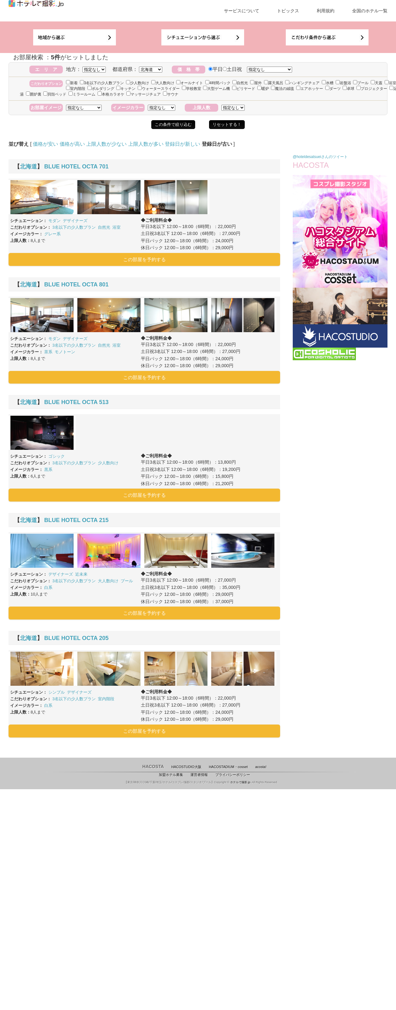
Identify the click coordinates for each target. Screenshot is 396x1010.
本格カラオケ (111, 94)
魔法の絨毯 (282, 88)
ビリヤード (243, 88)
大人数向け (162, 83)
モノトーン (65, 351)
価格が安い (45, 144)
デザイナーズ (75, 220)
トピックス (288, 10)
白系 (48, 587)
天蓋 (376, 83)
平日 (215, 69)
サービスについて (241, 10)
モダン (54, 220)
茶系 (48, 351)
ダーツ (333, 88)
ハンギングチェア (302, 83)
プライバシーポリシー (232, 775)
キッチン (125, 88)
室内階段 (75, 88)
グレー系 (52, 234)
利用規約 (325, 10)
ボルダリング (100, 88)
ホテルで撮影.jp (240, 782)
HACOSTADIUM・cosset (228, 767)
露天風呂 (273, 83)
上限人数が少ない (106, 144)
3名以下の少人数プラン (102, 83)
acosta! (260, 767)
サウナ (170, 94)
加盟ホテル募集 (171, 775)
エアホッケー (309, 88)
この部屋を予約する (144, 259)
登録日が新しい (182, 144)
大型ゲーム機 (216, 88)
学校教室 (191, 88)
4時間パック (218, 83)
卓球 (348, 88)
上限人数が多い (146, 144)
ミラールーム (82, 94)
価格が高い (72, 144)
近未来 (81, 574)
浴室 (116, 227)
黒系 (48, 469)
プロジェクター (372, 88)
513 (104, 402)
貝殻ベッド (54, 94)
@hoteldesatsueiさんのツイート (320, 157)
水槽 (327, 83)
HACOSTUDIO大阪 (186, 767)
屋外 (256, 83)
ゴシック (56, 456)
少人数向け (137, 83)
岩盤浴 (343, 83)
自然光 (240, 83)
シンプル (56, 692)
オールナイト (189, 83)
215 (104, 520)
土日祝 (232, 69)
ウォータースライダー (159, 88)
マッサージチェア (143, 94)
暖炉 (263, 88)
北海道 (28, 166)
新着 (72, 83)
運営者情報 (199, 775)
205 (104, 638)
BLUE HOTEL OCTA (71, 166)
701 (104, 166)
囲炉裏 (33, 94)
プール (361, 83)
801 (104, 284)
